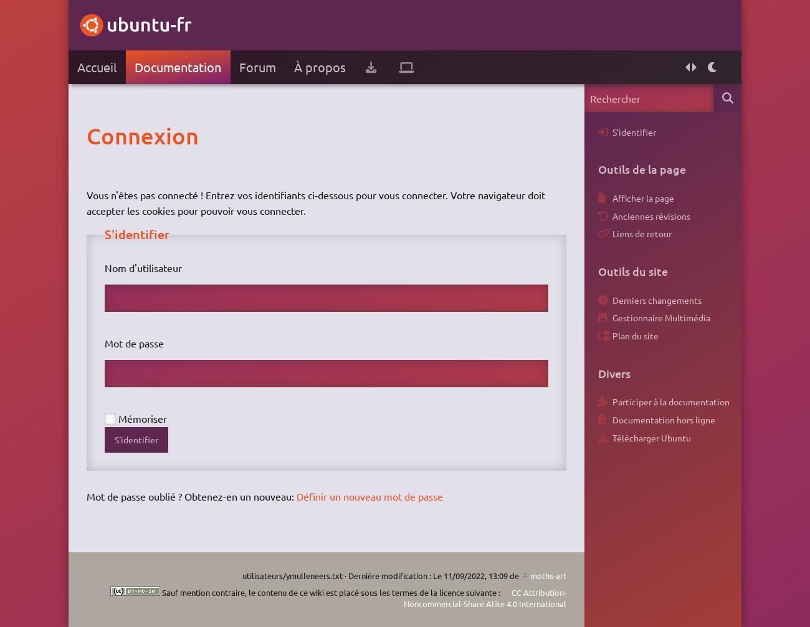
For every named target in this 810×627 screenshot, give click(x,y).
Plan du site (635, 335)
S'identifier (136, 439)
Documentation (178, 67)
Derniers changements (657, 300)
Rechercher (727, 98)
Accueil (97, 67)
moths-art (548, 575)
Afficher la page (643, 198)
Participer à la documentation (671, 401)
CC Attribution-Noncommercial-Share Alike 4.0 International (485, 598)
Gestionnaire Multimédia (661, 317)
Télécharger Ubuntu (651, 437)
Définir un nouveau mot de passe (370, 496)
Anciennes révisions (651, 216)
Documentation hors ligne (663, 419)
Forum (257, 67)
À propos (320, 67)
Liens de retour (642, 233)
